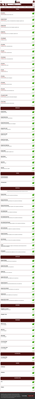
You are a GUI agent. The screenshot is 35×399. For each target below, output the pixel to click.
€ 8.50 (33, 311)
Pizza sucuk (3, 88)
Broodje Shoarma (3, 111)
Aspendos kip (3, 31)
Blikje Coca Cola (3, 323)
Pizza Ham (2, 50)
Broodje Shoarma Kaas (4, 117)
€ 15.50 (33, 105)
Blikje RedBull (3, 335)
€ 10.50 (33, 42)
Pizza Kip (2, 69)
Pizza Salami (3, 44)
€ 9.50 (33, 114)
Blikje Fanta (2, 329)
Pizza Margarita (3, 38)
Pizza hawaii (3, 82)
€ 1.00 (33, 369)
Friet (1, 381)
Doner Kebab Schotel (4, 211)
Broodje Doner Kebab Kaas (5, 145)
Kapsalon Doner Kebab (4, 265)
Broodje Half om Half (4, 128)
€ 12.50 (33, 80)
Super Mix (2, 167)
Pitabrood (2, 387)
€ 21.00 (33, 254)
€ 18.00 (33, 208)
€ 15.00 (33, 23)
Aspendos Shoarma (4, 19)
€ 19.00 (33, 242)
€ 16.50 (33, 159)
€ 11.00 (33, 125)
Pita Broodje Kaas (3, 182)
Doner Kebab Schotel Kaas (5, 216)
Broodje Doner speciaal (4, 139)
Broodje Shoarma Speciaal (5, 122)
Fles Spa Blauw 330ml (4, 347)
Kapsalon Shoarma (4, 260)
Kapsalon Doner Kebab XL (5, 288)
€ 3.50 (33, 185)
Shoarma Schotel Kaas (4, 199)
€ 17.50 (33, 170)
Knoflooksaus (3, 366)
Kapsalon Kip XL (3, 293)
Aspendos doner (3, 25)
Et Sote (2, 244)
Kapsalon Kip (3, 271)
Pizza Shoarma (3, 57)
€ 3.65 (33, 339)
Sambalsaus (3, 372)
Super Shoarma (3, 156)
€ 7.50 (33, 317)
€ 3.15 (33, 327)
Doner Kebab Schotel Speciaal (5, 222)
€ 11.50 (33, 48)
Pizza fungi (2, 76)
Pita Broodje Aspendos (4, 176)
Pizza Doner (3, 63)
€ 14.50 (33, 99)
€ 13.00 (33, 16)
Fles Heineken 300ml (4, 357)
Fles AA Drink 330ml (4, 341)
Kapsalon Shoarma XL (4, 282)
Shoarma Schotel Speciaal (5, 205)
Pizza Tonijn (3, 12)
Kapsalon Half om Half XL (5, 299)
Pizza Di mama (3, 101)
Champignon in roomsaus (4, 308)
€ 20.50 (33, 248)
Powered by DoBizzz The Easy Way (13, 393)
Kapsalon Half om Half (4, 277)
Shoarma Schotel (3, 194)
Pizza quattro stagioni (4, 95)
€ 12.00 (33, 263)
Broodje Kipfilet (3, 150)
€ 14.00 (33, 92)
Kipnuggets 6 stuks (4, 314)
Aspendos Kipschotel (4, 233)
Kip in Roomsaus (3, 239)
